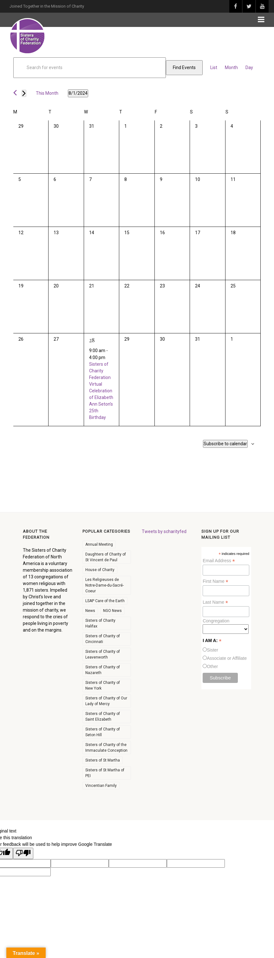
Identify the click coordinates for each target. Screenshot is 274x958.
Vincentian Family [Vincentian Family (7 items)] (101, 785)
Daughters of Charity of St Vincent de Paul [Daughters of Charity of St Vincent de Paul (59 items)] (105, 557)
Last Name (215, 602)
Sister (212, 650)
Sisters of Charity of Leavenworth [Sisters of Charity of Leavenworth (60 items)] (102, 654)
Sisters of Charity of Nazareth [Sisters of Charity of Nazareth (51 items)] (102, 670)
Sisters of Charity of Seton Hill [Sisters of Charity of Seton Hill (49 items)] (102, 732)
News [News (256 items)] (90, 610)
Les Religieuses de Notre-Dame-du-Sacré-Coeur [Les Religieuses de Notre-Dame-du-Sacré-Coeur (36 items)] (104, 585)
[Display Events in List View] (213, 67)
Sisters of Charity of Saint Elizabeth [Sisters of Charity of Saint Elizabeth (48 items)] (102, 716)
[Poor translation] (23, 853)
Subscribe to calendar (225, 443)
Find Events (184, 67)
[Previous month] (15, 93)
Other (212, 666)
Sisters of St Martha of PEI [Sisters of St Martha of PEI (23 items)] (104, 773)
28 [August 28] (92, 340)
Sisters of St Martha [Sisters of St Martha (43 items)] (102, 760)
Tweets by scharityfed (164, 531)
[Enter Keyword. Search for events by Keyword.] (89, 67)
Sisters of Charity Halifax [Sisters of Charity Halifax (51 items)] (100, 623)
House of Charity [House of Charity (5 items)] (99, 570)
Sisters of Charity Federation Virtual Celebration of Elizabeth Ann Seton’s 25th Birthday (101, 391)
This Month (47, 93)
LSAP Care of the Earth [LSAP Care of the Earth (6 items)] (105, 601)
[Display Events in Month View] (231, 67)
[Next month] (24, 93)
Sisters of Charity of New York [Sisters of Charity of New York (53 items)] (102, 685)
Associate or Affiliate (227, 658)
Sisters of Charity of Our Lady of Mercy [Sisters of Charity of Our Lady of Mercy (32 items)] (106, 701)
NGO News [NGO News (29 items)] (112, 610)
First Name (215, 581)
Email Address (219, 561)
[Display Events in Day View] (249, 67)
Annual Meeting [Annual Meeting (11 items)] (99, 544)
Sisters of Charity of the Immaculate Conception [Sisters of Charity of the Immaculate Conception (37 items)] (106, 748)
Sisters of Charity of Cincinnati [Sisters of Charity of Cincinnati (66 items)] (102, 639)
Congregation (216, 620)
